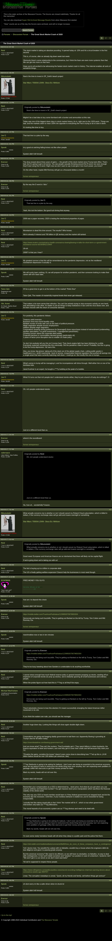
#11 (110, 239)
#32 (110, 721)
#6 (110, 158)
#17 (110, 360)
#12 (110, 257)
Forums (7, 34)
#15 (110, 300)
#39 (110, 880)
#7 (110, 181)
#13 (110, 269)
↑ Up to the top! (6, 915)
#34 (110, 761)
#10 (110, 227)
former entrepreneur (31, 176)
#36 (110, 813)
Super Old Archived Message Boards (36, 20)
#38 (110, 866)
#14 (110, 285)
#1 (110, 47)
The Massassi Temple (49, 920)
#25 (110, 577)
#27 (110, 611)
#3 (110, 102)
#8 (110, 195)
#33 (110, 733)
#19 (110, 386)
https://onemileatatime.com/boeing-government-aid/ (43, 742)
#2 (110, 73)
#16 (110, 312)
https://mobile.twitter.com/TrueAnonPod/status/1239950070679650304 (50, 614)
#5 (110, 144)
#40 (110, 895)
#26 (110, 596)
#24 (110, 565)
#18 (110, 374)
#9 (110, 215)
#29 (110, 646)
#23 (110, 539)
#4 (110, 132)
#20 (110, 434)
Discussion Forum (20, 34)
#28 (110, 631)
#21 (110, 449)
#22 (110, 509)
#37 (110, 840)
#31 (110, 687)
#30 (110, 671)
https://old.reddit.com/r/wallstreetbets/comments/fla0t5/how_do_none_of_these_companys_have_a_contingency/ (67, 844)
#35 (110, 783)
